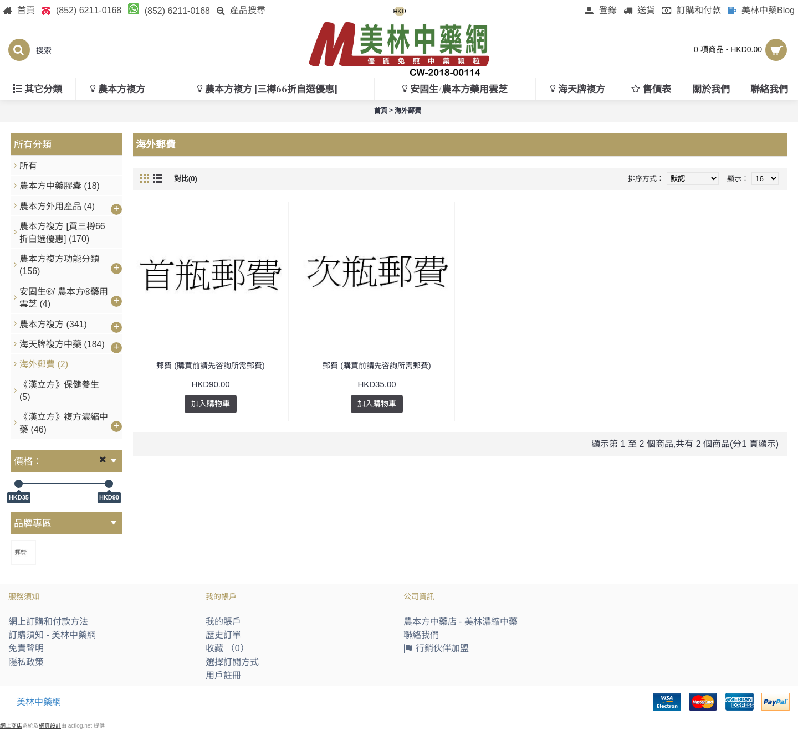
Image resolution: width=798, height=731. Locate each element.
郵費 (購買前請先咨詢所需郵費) (210, 365)
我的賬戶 (223, 621)
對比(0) (185, 178)
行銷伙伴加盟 (436, 649)
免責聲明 (26, 648)
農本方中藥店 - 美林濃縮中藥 (460, 621)
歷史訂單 (223, 635)
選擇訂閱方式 (232, 662)
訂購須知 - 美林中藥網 (52, 635)
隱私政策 (26, 662)
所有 (28, 166)
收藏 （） (227, 648)
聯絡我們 (421, 635)
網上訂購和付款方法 (48, 621)
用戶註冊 (223, 675)
